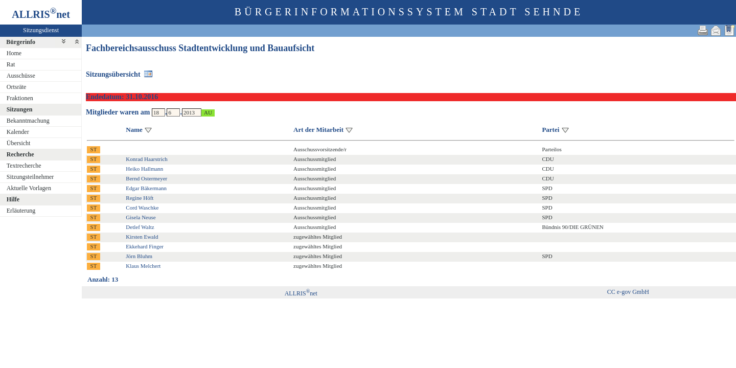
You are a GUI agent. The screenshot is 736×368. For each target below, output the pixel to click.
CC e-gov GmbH (628, 291)
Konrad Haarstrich (147, 159)
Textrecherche (24, 165)
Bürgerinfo (20, 41)
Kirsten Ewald (142, 237)
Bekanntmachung (28, 120)
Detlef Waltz (140, 227)
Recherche (20, 154)
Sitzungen (20, 109)
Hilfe (13, 199)
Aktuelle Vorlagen (29, 188)
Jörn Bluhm (139, 256)
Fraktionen (20, 98)
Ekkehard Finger (145, 246)
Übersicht (19, 143)
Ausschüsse (21, 75)
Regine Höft (139, 198)
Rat (11, 64)
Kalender (18, 131)
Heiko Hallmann (144, 169)
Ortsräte (17, 86)
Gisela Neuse (140, 217)
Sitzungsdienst (41, 30)
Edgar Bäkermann (146, 188)
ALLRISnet (301, 293)
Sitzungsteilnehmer (30, 176)
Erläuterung (21, 210)
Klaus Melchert (143, 266)
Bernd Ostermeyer (146, 178)
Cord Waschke (142, 207)
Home (14, 53)
